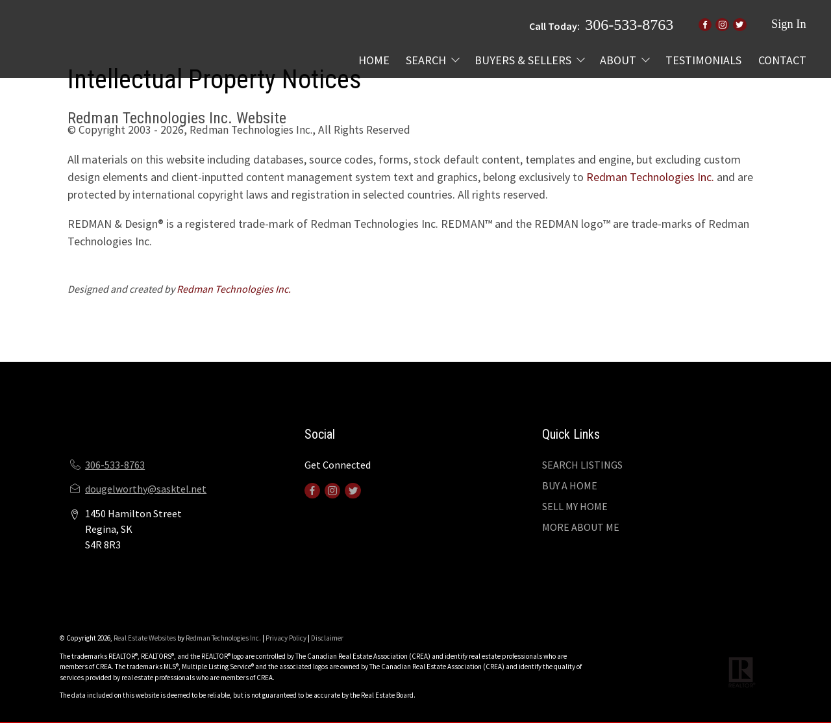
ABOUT (618, 60)
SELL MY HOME (575, 506)
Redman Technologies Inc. (650, 176)
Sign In (788, 24)
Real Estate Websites (145, 638)
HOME (374, 60)
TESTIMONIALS (703, 60)
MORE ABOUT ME (580, 527)
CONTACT (782, 60)
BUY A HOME (569, 485)
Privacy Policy (286, 638)
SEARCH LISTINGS (582, 464)
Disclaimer (327, 638)
